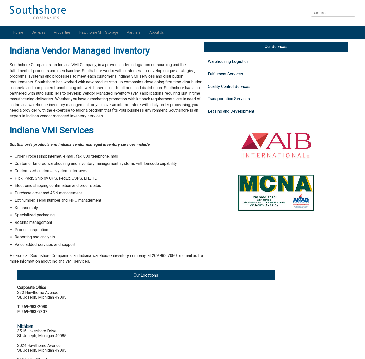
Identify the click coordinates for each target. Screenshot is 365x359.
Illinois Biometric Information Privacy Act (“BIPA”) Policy (182, 352)
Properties (63, 32)
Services (40, 32)
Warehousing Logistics (34, 66)
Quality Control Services (35, 91)
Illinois (299, 232)
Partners (135, 32)
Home (19, 32)
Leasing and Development (37, 116)
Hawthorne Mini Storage (100, 32)
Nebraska (301, 309)
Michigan (301, 102)
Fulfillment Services (32, 78)
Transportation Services (35, 103)
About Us (158, 32)
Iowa (297, 271)
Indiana (299, 169)
